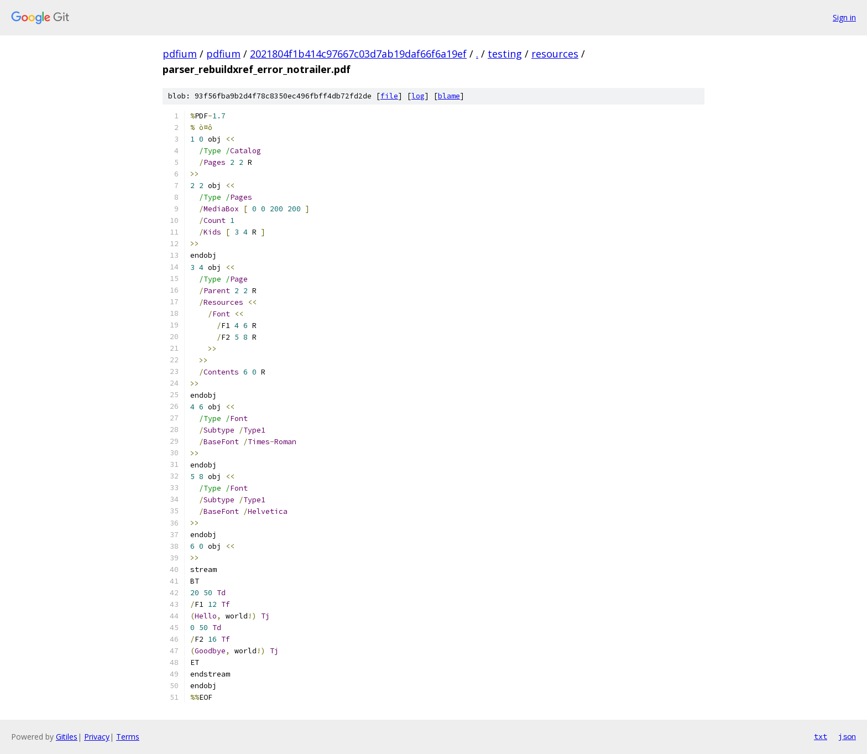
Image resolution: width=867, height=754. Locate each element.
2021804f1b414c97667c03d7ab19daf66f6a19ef (358, 53)
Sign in (844, 17)
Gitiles (66, 736)
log (418, 96)
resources (554, 53)
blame (449, 96)
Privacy (96, 736)
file (389, 96)
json (847, 736)
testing (505, 53)
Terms (127, 736)
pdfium (180, 53)
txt (820, 736)
